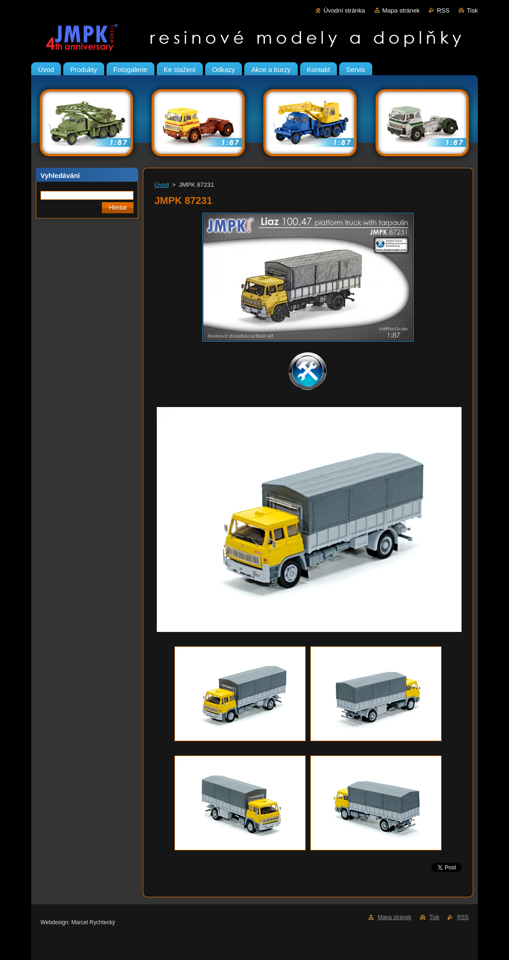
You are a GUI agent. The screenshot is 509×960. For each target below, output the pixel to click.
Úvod (161, 184)
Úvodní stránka (344, 10)
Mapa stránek (401, 10)
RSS (443, 10)
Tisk (472, 10)
